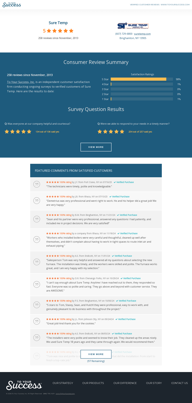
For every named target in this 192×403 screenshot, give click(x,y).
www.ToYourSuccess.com (65, 394)
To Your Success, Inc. (21, 82)
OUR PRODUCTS (93, 383)
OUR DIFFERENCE (125, 383)
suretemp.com (142, 33)
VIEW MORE (96, 147)
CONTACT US (179, 383)
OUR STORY (154, 383)
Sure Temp (58, 22)
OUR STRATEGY (63, 383)
